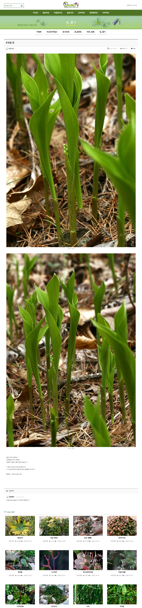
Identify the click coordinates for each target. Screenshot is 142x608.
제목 (54, 594)
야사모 (35, 12)
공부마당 (81, 12)
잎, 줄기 (103, 32)
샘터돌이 (10, 321)
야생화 (39, 32)
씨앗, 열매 (90, 32)
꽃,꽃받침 (78, 32)
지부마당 (105, 12)
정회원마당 (93, 12)
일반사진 (70, 12)
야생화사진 (58, 12)
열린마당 (46, 12)
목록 (135, 583)
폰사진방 (66, 32)
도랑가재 (10, 48)
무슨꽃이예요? (52, 32)
